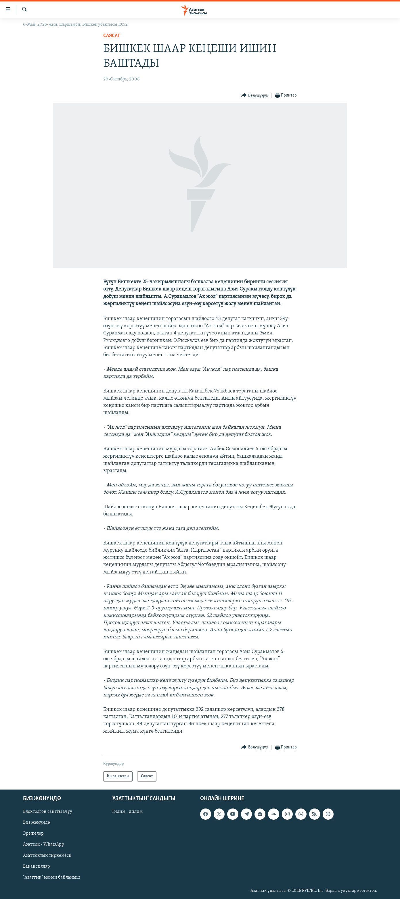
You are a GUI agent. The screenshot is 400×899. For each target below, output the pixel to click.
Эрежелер (33, 833)
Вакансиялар (36, 866)
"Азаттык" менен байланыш (51, 877)
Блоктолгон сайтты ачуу (47, 811)
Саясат (111, 35)
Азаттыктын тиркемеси (47, 855)
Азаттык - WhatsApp (43, 844)
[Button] (254, 95)
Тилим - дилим (127, 811)
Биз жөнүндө (36, 822)
